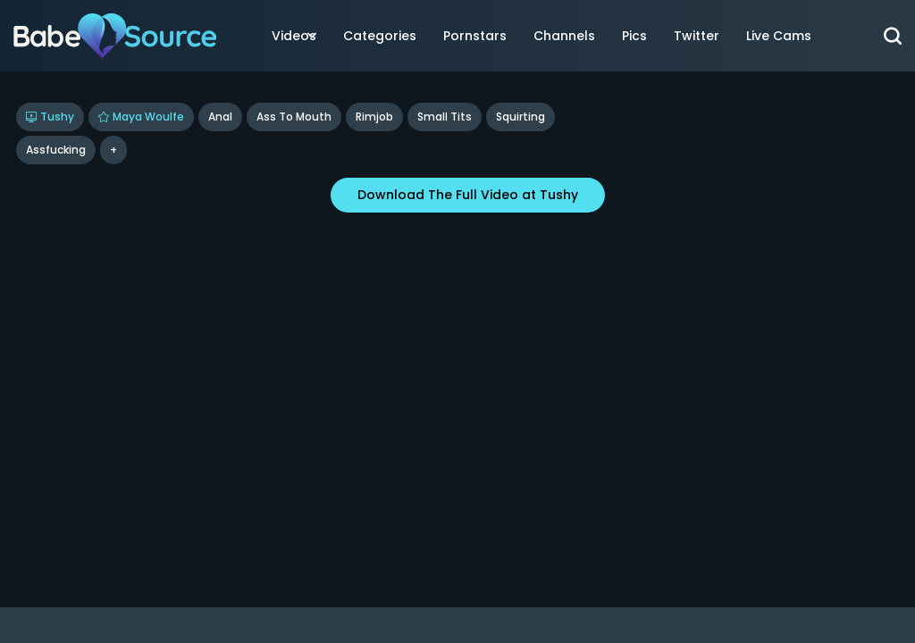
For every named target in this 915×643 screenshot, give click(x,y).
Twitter (696, 36)
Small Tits (444, 116)
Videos (294, 36)
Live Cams (778, 36)
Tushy (50, 116)
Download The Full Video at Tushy (467, 195)
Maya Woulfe (141, 116)
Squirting (520, 116)
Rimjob (374, 116)
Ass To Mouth (294, 116)
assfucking (56, 149)
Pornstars (475, 36)
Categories (379, 36)
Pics (634, 36)
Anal (220, 116)
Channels (564, 36)
